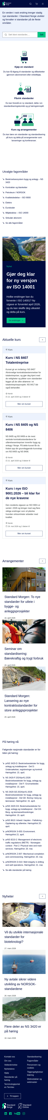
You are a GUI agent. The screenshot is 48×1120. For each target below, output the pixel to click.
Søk (41, 35)
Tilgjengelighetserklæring (35, 1073)
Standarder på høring (10, 1078)
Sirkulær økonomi (14, 218)
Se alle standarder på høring (18, 870)
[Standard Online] (24, 1106)
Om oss (7, 1061)
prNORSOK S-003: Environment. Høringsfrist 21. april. (20, 833)
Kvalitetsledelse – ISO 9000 (18, 197)
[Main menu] (43, 4)
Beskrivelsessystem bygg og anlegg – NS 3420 (24, 180)
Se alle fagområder (14, 223)
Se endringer (16, 320)
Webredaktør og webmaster (34, 1080)
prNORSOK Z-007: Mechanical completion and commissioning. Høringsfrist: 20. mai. (25, 855)
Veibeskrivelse (10, 1065)
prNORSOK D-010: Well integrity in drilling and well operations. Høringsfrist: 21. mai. (25, 863)
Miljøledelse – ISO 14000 (17, 213)
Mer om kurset (29, 403)
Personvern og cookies (33, 1066)
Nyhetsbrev (9, 1069)
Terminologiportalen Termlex (12, 1085)
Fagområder (32, 1061)
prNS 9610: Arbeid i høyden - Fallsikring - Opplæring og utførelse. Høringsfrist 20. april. (24, 823)
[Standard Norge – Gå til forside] (6, 4)
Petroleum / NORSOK (15, 192)
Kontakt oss (9, 1057)
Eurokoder (10, 208)
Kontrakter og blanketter (16, 187)
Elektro (9, 203)
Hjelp (6, 1073)
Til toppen (12, 1096)
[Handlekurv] (36, 3)
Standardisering (34, 1057)
